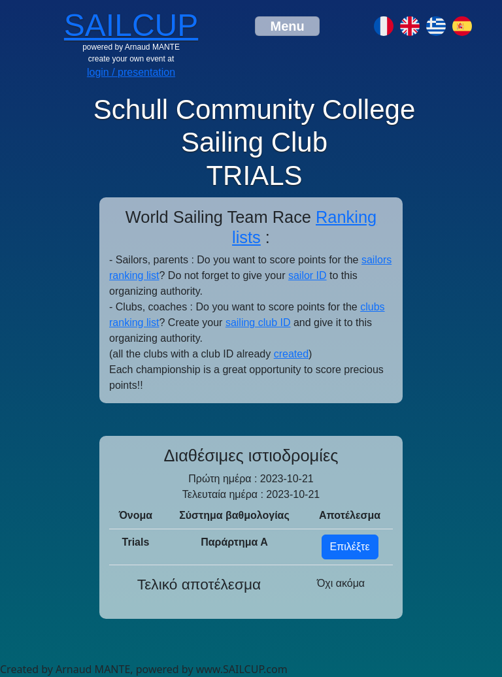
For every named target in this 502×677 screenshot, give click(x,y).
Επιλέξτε (350, 546)
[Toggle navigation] (287, 26)
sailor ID (307, 275)
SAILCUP (131, 25)
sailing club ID (258, 322)
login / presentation (131, 72)
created (291, 353)
